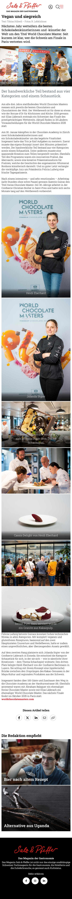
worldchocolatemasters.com (18, 699)
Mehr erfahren (36, 873)
